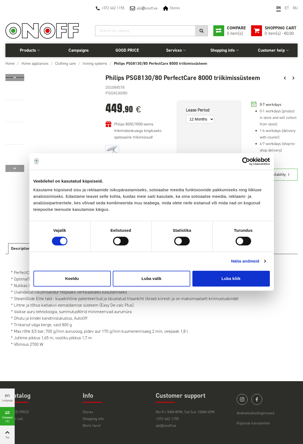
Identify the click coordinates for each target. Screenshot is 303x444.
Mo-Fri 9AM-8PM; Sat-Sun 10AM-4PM (185, 412)
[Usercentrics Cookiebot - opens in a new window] (246, 161)
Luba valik (151, 278)
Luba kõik (230, 278)
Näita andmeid (245, 261)
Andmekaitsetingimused (255, 413)
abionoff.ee (147, 8)
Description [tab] (20, 248)
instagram (242, 399)
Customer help (271, 50)
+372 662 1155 (112, 8)
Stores (175, 8)
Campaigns (78, 50)
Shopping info (222, 50)
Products (28, 50)
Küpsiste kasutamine (253, 423)
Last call (16, 418)
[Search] (151, 31)
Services (174, 50)
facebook (256, 399)
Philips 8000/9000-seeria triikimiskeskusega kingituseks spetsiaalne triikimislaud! (137, 131)
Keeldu (72, 278)
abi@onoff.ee (166, 425)
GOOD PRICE (127, 50)
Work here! (92, 425)
